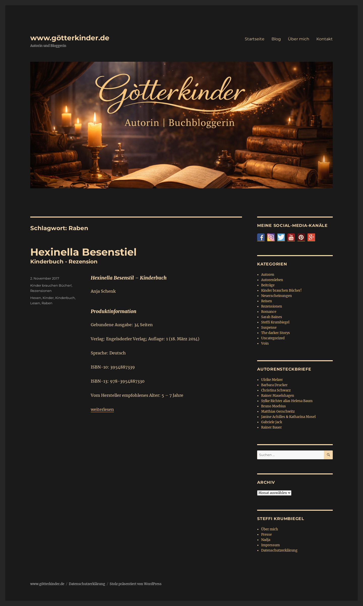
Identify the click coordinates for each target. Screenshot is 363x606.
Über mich (298, 39)
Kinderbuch (65, 298)
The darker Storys (275, 333)
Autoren (267, 274)
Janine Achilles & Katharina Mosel (288, 417)
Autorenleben (272, 280)
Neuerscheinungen (276, 296)
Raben (47, 303)
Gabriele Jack (271, 422)
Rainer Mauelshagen (277, 395)
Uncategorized (273, 338)
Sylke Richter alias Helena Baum (287, 401)
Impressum (270, 545)
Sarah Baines (271, 317)
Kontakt (324, 39)
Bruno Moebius (273, 406)
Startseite (254, 39)
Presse (266, 534)
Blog (276, 39)
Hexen (35, 298)
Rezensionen (41, 291)
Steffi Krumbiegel (275, 322)
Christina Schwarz (276, 390)
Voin (265, 343)
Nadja (265, 540)
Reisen (266, 301)
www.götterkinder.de (69, 38)
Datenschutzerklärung (279, 550)
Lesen (35, 303)
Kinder (48, 298)
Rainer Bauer (271, 427)
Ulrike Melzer (272, 380)
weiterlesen (102, 409)
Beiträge (268, 285)
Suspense (269, 327)
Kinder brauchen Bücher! (51, 285)
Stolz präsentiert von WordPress (136, 584)
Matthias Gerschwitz (278, 411)
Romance (268, 312)
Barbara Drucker (274, 385)
